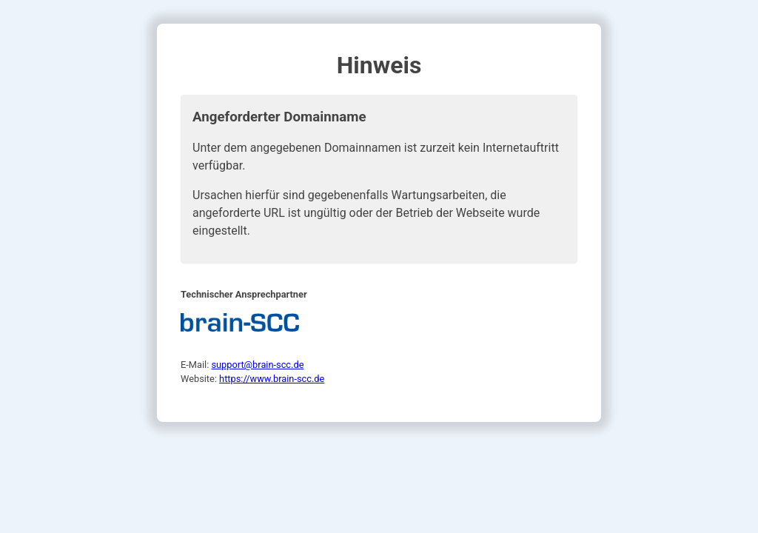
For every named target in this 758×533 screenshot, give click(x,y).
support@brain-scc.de (257, 364)
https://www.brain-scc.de (271, 378)
